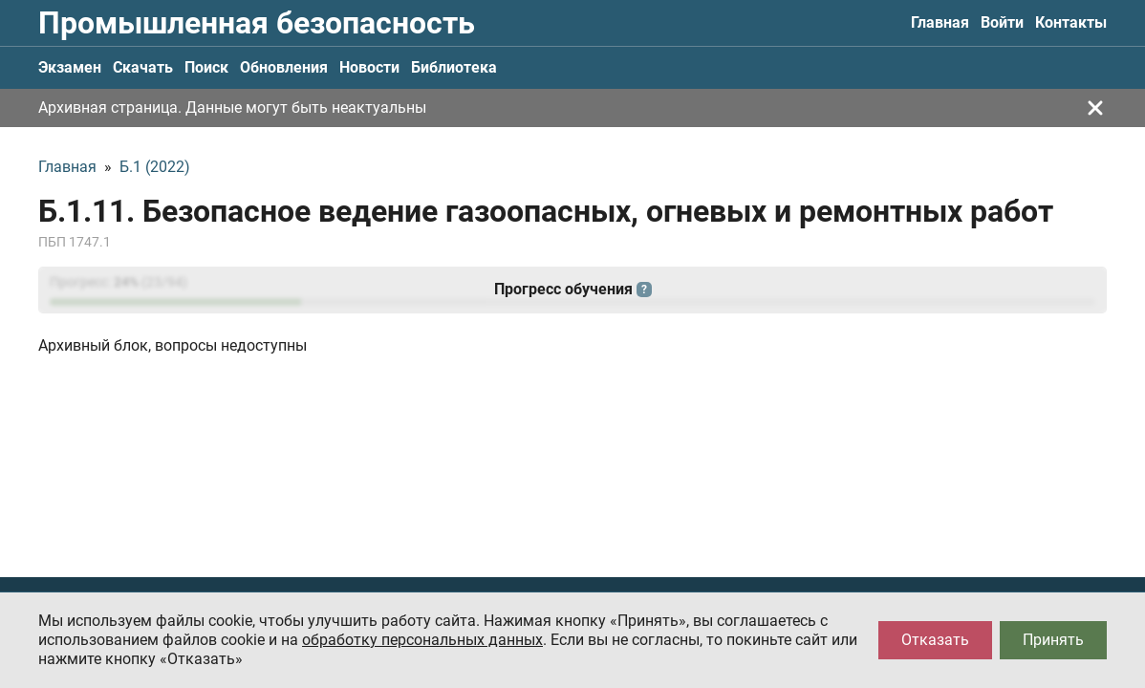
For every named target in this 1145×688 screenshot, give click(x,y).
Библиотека (454, 67)
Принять (1053, 640)
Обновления (284, 67)
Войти (1002, 22)
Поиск (206, 67)
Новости (369, 67)
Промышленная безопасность (256, 23)
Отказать (935, 640)
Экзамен (69, 67)
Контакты (1071, 22)
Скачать (143, 67)
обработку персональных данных (422, 640)
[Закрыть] (1095, 108)
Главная (940, 22)
